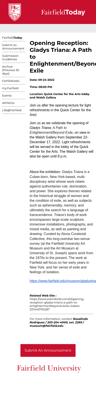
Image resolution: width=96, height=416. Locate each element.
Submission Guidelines (10, 57)
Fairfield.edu (11, 81)
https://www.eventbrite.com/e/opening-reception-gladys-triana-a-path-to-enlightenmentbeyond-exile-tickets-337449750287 (57, 304)
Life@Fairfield (11, 110)
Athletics (8, 103)
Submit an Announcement (13, 46)
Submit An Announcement (48, 350)
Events (7, 95)
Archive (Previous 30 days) (10, 70)
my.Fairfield (10, 88)
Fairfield (12, 37)
